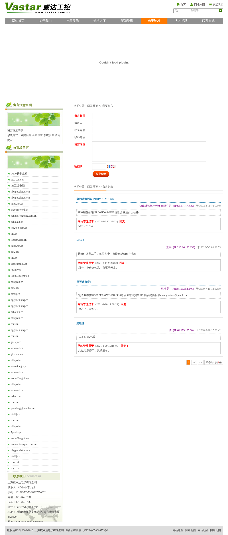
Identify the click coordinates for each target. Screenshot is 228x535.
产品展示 (72, 21)
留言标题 (79, 115)
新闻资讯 (127, 21)
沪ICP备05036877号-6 (95, 530)
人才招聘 (181, 21)
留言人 (78, 123)
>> (200, 362)
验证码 (78, 166)
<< (194, 362)
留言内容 (79, 144)
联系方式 (208, 21)
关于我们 (45, 21)
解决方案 (100, 21)
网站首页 (18, 21)
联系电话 (79, 130)
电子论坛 (154, 21)
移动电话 (79, 137)
